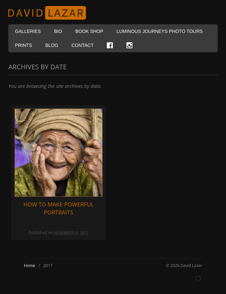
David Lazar (49, 13)
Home (29, 265)
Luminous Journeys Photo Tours (159, 31)
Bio (58, 31)
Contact (82, 45)
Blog (51, 45)
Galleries (28, 31)
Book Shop (89, 31)
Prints (23, 45)
